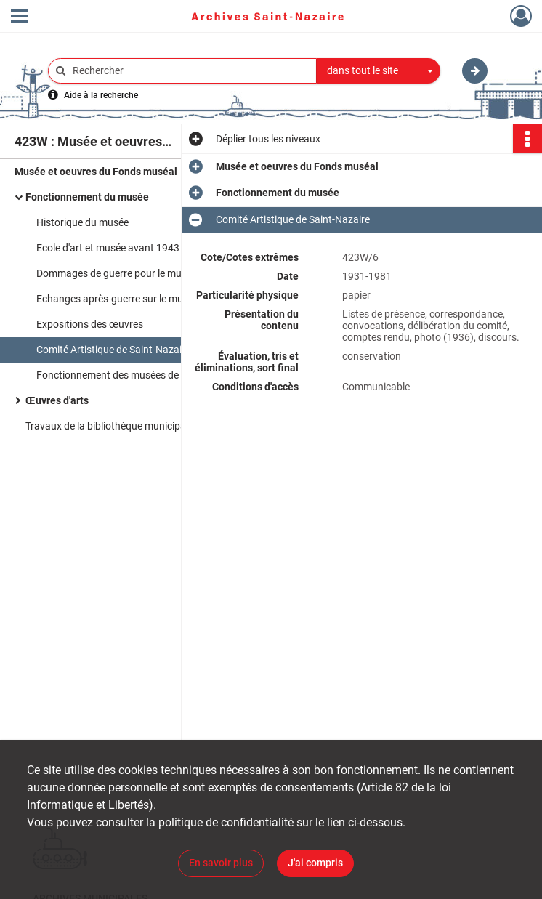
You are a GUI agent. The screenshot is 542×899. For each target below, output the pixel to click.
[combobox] (378, 71)
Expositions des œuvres (89, 324)
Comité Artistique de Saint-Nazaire (113, 349)
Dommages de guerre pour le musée (116, 273)
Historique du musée (82, 222)
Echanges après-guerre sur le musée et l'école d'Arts (151, 299)
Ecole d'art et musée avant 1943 (107, 248)
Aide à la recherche (101, 95)
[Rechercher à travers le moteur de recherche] (190, 70)
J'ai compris (315, 862)
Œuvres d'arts (57, 400)
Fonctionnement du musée (87, 197)
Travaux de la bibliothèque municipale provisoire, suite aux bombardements (170, 426)
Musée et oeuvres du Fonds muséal (96, 171)
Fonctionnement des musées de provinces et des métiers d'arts (176, 375)
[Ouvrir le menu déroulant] (19, 17)
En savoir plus (221, 862)
